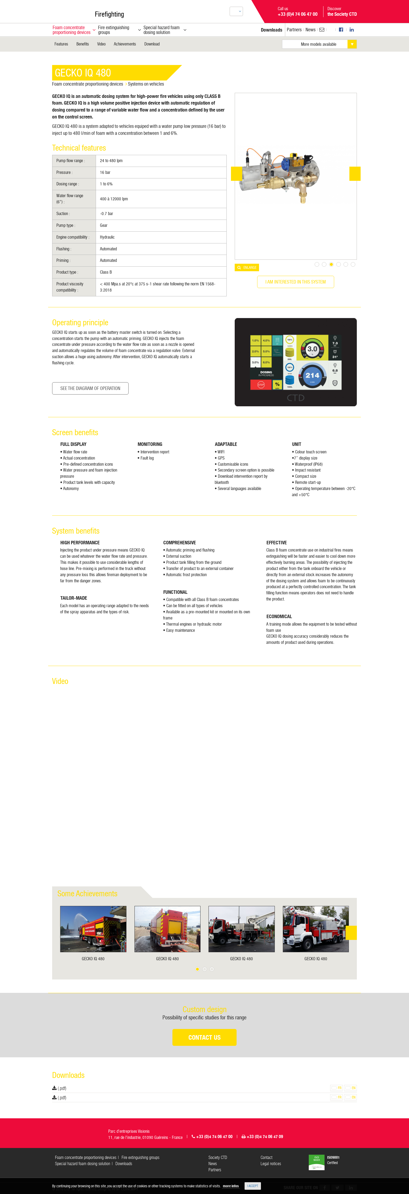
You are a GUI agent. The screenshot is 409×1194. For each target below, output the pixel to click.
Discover (342, 11)
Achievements (125, 44)
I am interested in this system (295, 282)
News (310, 29)
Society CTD (218, 1157)
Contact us (204, 1037)
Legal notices (271, 1163)
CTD (66, 10)
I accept (252, 1186)
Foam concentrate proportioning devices (87, 84)
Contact (266, 1157)
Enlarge (250, 267)
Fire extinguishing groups (140, 1157)
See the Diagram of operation (90, 388)
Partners (294, 29)
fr (336, 1088)
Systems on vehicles (146, 84)
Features (61, 44)
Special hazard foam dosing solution (82, 1163)
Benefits (82, 44)
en (350, 1088)
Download (152, 44)
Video (101, 44)
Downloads (123, 1163)
